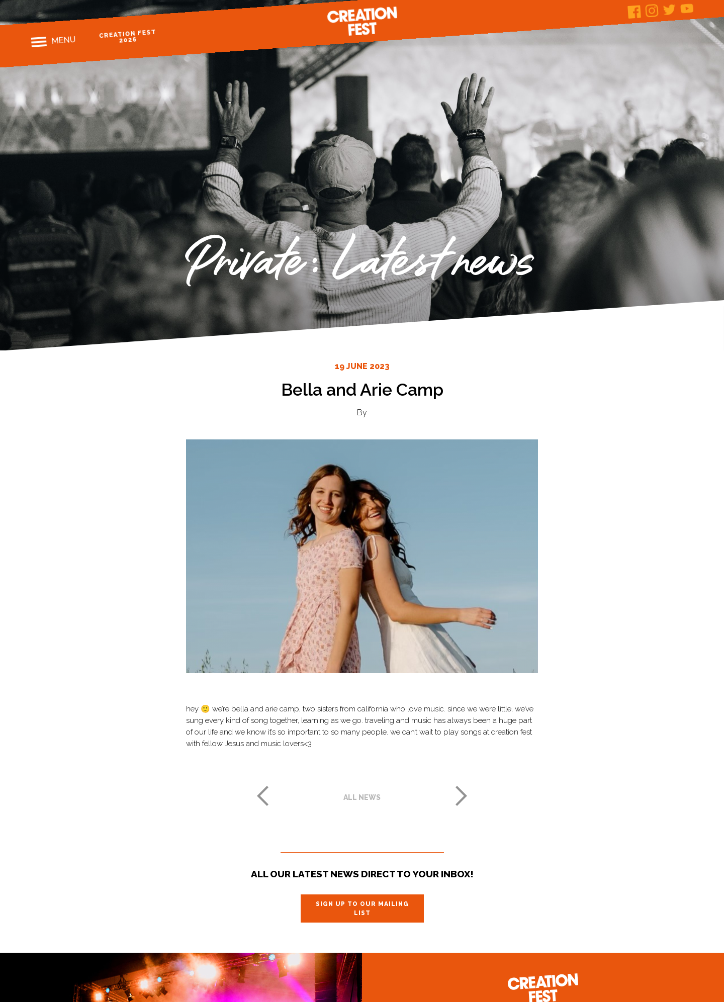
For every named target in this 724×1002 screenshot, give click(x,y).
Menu (63, 40)
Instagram (652, 11)
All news (362, 797)
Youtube (687, 8)
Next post (461, 796)
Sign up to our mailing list (362, 908)
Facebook (634, 12)
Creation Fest (362, 21)
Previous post (262, 796)
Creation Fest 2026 (128, 36)
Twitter (669, 9)
